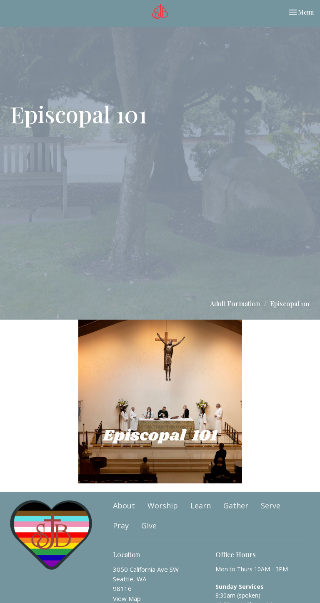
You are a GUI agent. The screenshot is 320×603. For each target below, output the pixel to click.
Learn (200, 505)
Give (149, 525)
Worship (163, 505)
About (124, 505)
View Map (127, 598)
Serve (270, 505)
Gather (235, 505)
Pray (121, 525)
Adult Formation (235, 303)
